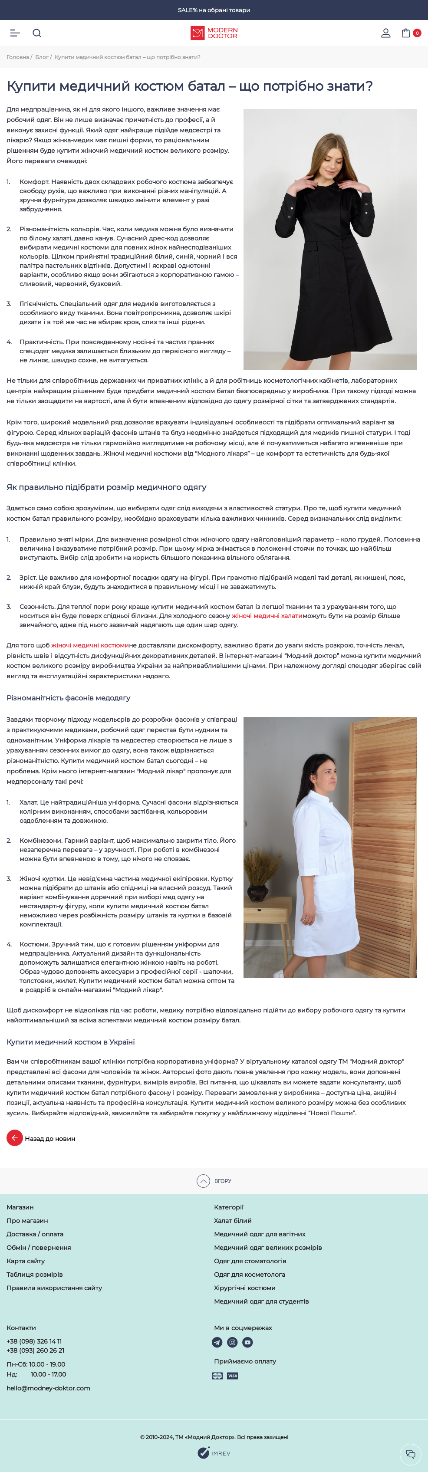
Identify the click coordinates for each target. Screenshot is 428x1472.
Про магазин (27, 1221)
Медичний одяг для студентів (261, 1301)
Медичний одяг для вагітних (259, 1234)
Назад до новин (41, 1138)
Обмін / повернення (39, 1248)
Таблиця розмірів (35, 1274)
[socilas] (410, 1454)
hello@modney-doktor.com (48, 1388)
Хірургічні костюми (245, 1288)
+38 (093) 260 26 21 (35, 1350)
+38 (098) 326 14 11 (34, 1341)
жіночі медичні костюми (90, 645)
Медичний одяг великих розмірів (268, 1248)
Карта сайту (26, 1261)
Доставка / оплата (35, 1234)
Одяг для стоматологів (250, 1261)
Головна (18, 57)
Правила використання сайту (54, 1288)
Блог (42, 57)
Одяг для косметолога (249, 1274)
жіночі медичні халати (267, 616)
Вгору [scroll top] (214, 1181)
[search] (37, 33)
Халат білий (233, 1221)
